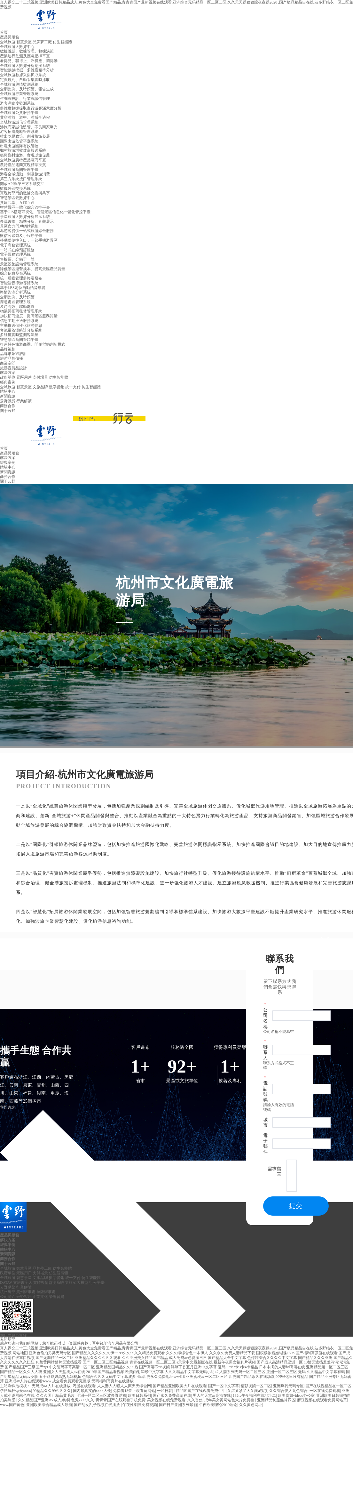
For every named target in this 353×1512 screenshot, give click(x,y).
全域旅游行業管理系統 (19, 94)
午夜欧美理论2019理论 (218, 1405)
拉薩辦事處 (46, 1292)
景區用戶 (24, 377)
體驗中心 (7, 391)
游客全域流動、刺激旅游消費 (25, 174)
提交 (295, 1205)
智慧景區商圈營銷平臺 (19, 339)
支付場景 (40, 377)
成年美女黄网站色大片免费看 (229, 1400)
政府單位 (7, 377)
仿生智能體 (62, 42)
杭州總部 (7, 1292)
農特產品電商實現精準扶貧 (23, 165)
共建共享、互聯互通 (17, 202)
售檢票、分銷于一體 (17, 259)
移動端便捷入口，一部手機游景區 (29, 240)
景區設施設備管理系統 (19, 264)
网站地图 (20, 1353)
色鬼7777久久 (82, 1400)
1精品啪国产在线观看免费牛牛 (200, 1390)
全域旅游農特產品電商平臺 (23, 160)
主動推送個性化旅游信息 (21, 325)
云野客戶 (24, 1296)
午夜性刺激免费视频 (139, 1405)
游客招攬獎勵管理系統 (19, 131)
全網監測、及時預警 (17, 297)
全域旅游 (7, 42)
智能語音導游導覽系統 (19, 283)
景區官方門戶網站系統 (19, 226)
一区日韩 (164, 1390)
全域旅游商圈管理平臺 (19, 169)
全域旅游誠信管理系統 (19, 122)
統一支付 (73, 387)
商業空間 (7, 363)
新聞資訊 (7, 396)
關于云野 (7, 410)
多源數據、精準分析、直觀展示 (27, 221)
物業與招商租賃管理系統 (21, 311)
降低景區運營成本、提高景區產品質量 (32, 269)
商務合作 (7, 406)
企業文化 (40, 1296)
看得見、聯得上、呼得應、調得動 (29, 61)
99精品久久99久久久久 (52, 1390)
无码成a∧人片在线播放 (51, 1386)
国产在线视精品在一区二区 (328, 1386)
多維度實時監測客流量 (19, 335)
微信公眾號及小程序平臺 (21, 235)
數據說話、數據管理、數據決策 (27, 51)
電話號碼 (265, 1091)
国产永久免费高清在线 (172, 1395)
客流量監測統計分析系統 (21, 330)
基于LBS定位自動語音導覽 (22, 288)
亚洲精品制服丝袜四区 (276, 1400)
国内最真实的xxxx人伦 (92, 1390)
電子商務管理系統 (15, 245)
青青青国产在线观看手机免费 (120, 1400)
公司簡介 (7, 1296)
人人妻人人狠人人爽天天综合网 (124, 1386)
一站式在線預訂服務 (17, 250)
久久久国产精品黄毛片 (55, 1395)
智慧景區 (24, 42)
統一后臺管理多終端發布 (21, 278)
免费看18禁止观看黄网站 (134, 1390)
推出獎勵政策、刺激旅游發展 (25, 136)
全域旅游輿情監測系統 (19, 84)
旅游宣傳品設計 (13, 368)
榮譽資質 (56, 1296)
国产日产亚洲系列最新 (178, 1405)
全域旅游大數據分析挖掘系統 (25, 65)
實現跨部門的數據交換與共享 (25, 193)
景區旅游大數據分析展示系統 (25, 216)
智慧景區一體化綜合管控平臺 (25, 207)
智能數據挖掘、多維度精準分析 (27, 70)
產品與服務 (9, 37)
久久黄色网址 (250, 1405)
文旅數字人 (22, 1282)
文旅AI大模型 (76, 1282)
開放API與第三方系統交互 (22, 183)
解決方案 (7, 372)
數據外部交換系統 (15, 188)
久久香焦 (195, 1400)
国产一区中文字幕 (223, 1386)
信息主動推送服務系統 (19, 320)
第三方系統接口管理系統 (21, 179)
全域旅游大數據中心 (17, 46)
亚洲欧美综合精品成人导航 (49, 1405)
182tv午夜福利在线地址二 (254, 1395)
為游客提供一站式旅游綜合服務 (27, 231)
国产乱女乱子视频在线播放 (97, 1405)
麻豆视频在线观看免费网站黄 (322, 1400)
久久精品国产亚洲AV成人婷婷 (43, 1400)
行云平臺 (97, 1282)
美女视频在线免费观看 (166, 1400)
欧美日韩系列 (139, 1395)
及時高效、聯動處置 (17, 306)
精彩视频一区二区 (255, 1386)
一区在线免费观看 (325, 1390)
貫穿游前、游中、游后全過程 (25, 117)
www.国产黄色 (12, 1405)
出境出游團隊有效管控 (19, 146)
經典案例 (7, 382)
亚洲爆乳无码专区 (288, 1386)
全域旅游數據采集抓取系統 (23, 75)
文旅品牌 (40, 387)
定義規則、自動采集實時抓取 (25, 79)
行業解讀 (24, 401)
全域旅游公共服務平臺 (19, 112)
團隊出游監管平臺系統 (19, 141)
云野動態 (7, 401)
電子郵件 (265, 1143)
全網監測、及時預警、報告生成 (27, 89)
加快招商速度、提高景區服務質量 (29, 316)
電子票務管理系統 (15, 254)
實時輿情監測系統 (48, 1282)
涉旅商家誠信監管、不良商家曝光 (29, 127)
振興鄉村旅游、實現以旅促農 (25, 155)
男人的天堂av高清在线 (212, 1395)
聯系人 (265, 1052)
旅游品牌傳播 (11, 358)
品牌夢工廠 (42, 42)
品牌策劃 (7, 349)
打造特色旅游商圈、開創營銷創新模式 (32, 344)
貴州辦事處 (25, 1292)
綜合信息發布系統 (15, 273)
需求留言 (275, 1171)
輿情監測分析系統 (15, 292)
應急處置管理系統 (15, 302)
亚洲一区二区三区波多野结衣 (101, 1395)
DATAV (6, 1282)
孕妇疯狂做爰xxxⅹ (15, 1390)
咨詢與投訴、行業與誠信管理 (25, 98)
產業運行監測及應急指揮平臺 (25, 56)
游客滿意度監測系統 (17, 103)
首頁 (4, 32)
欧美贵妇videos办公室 (296, 1395)
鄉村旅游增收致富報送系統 (23, 150)
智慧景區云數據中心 (17, 198)
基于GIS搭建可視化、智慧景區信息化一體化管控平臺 (45, 212)
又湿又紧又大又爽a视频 (247, 1390)
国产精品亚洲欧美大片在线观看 (180, 1386)
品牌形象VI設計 (13, 353)
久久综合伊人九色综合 (288, 1390)
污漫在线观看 (84, 1386)
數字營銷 (56, 387)
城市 (265, 1122)
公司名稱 (265, 1018)
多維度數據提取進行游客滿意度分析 (30, 108)
